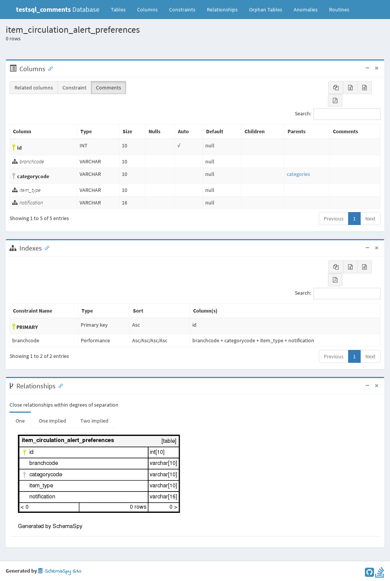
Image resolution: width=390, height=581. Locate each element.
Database (57, 9)
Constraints (182, 9)
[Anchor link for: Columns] (48, 68)
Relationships (222, 9)
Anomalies (306, 9)
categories (298, 174)
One (20, 420)
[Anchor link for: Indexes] (45, 247)
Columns (147, 9)
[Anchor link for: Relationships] (59, 385)
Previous (334, 218)
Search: (337, 114)
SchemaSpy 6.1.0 (59, 571)
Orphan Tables (265, 9)
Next (370, 218)
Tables (121, 9)
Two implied (94, 420)
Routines (339, 9)
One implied (52, 420)
